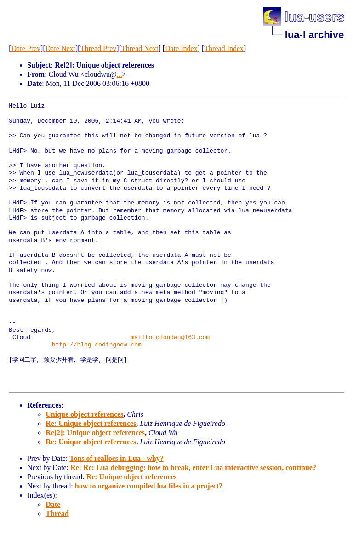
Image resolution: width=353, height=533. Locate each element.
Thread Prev (98, 48)
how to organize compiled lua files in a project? (148, 486)
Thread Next (139, 48)
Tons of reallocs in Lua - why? (116, 458)
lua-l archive (314, 34)
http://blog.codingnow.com (97, 345)
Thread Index (224, 48)
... (119, 74)
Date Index (181, 48)
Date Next (60, 48)
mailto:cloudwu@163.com (170, 338)
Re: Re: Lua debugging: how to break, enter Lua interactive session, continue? (193, 467)
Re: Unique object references (91, 423)
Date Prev (26, 48)
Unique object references (84, 414)
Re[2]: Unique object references (95, 433)
